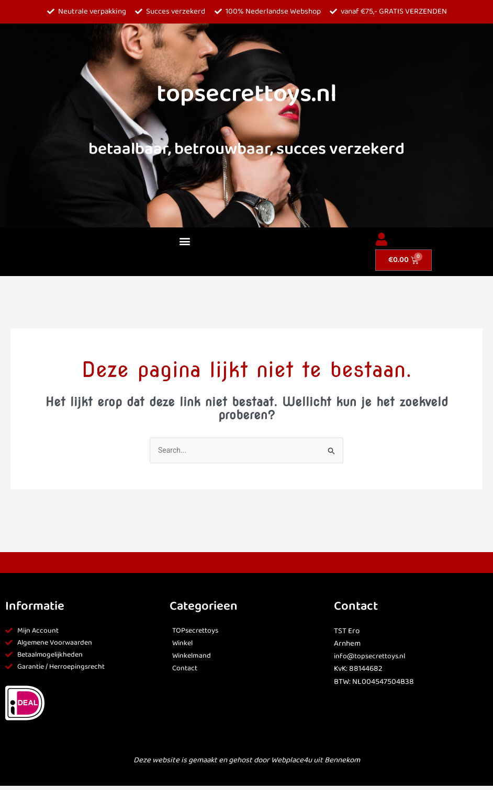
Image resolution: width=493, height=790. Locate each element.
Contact (185, 669)
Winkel (183, 644)
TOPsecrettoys (197, 631)
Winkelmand (192, 656)
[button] (185, 241)
